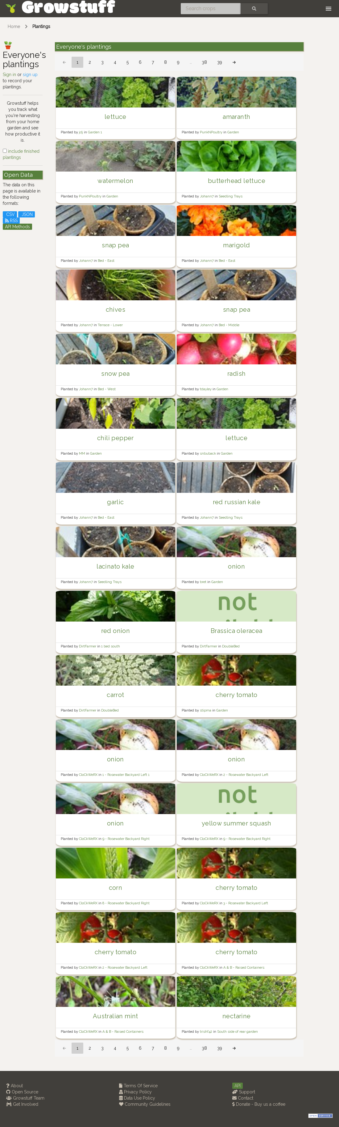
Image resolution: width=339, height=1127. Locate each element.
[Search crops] (211, 8)
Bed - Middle (229, 325)
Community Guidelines (145, 1104)
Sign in (9, 74)
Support (243, 1091)
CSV (10, 214)
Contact (242, 1098)
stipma (206, 710)
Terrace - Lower (110, 325)
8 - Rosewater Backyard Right (126, 903)
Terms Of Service (138, 1085)
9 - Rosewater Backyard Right (126, 839)
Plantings (41, 26)
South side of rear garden (237, 1031)
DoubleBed (231, 646)
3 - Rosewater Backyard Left (245, 903)
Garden (233, 132)
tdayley (206, 389)
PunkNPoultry (211, 132)
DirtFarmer (88, 646)
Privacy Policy (135, 1091)
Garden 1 (95, 132)
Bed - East (106, 260)
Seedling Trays (230, 196)
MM (82, 453)
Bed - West (107, 389)
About (14, 1085)
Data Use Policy (137, 1098)
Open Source (22, 1091)
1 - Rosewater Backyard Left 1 (126, 774)
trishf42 (206, 1031)
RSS (11, 220)
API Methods (17, 226)
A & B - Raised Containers (243, 967)
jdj (81, 132)
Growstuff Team (25, 1098)
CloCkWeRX (88, 774)
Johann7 (207, 196)
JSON (26, 214)
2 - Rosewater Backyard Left (245, 774)
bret (203, 582)
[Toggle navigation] (328, 8)
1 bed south (110, 646)
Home (14, 26)
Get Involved (22, 1104)
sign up (30, 74)
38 (204, 62)
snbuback (208, 453)
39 (219, 62)
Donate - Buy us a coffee (258, 1104)
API (237, 1085)
